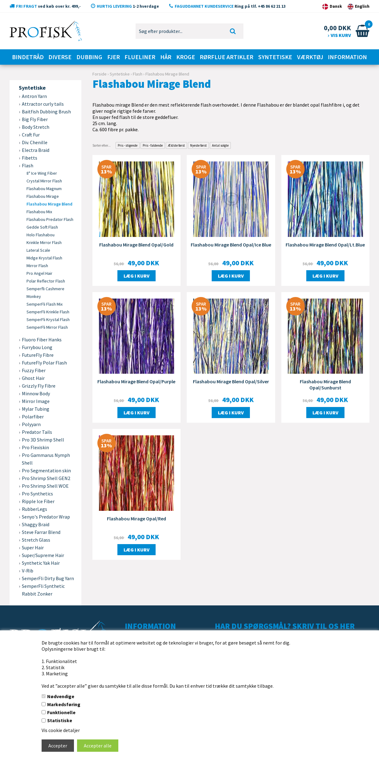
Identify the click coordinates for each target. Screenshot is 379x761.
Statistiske (59, 720)
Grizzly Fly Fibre (38, 386)
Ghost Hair (33, 378)
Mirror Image (36, 401)
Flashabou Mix (39, 211)
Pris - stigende (127, 145)
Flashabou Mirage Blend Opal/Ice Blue (231, 245)
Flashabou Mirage (42, 196)
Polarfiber (33, 416)
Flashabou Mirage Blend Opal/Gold (136, 245)
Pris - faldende (153, 145)
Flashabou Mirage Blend (49, 204)
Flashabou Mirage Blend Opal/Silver (231, 381)
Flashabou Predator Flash (49, 219)
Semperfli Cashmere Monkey (45, 292)
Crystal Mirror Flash (44, 181)
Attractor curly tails (43, 104)
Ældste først (176, 145)
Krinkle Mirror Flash (44, 242)
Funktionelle (61, 712)
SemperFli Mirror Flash (47, 327)
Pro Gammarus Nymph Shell (46, 459)
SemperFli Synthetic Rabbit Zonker (43, 590)
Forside (99, 74)
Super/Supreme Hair (43, 555)
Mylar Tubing (35, 409)
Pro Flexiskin (35, 447)
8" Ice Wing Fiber (41, 173)
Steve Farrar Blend (41, 532)
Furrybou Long (37, 347)
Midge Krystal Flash (44, 258)
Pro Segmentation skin (46, 470)
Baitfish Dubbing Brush (46, 111)
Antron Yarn (34, 96)
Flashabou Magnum (44, 188)
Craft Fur (31, 135)
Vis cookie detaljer (61, 730)
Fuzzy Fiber (34, 370)
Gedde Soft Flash (42, 227)
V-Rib (27, 571)
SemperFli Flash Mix (44, 304)
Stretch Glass (36, 540)
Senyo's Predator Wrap (46, 517)
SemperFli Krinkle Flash (47, 312)
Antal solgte (220, 145)
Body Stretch (35, 127)
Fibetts (29, 158)
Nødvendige (60, 696)
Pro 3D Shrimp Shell (43, 440)
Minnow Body (36, 393)
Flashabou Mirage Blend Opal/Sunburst (325, 384)
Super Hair (33, 547)
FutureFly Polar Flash (44, 363)
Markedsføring (63, 704)
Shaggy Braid (35, 524)
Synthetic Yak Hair (41, 563)
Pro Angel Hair (39, 273)
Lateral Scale (38, 250)
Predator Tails (37, 432)
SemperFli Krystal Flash (48, 319)
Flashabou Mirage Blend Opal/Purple (136, 381)
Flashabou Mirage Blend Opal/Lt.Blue (325, 245)
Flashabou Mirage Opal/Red (136, 518)
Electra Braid (35, 150)
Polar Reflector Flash (45, 281)
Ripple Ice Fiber (38, 501)
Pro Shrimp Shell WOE (45, 486)
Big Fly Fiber (35, 119)
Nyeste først (198, 145)
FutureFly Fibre (38, 355)
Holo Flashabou (40, 235)
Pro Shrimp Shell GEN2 (46, 478)
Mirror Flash (37, 265)
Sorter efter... (101, 145)
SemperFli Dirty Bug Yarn (48, 578)
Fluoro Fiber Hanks (42, 339)
